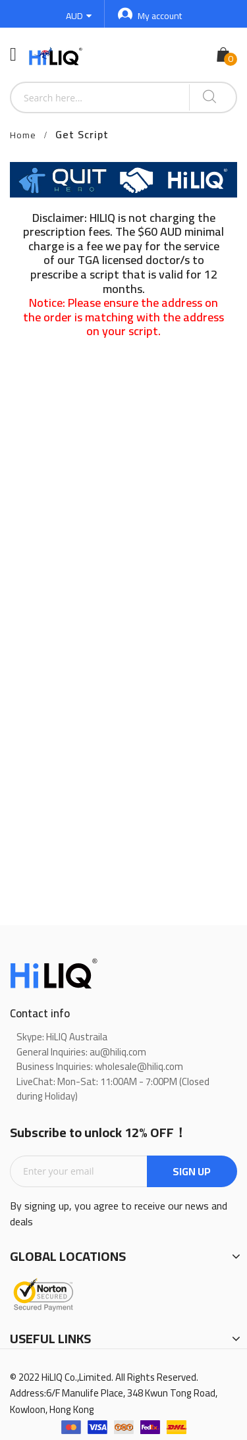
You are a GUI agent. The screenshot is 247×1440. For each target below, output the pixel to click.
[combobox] (100, 97)
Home (23, 135)
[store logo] (57, 55)
